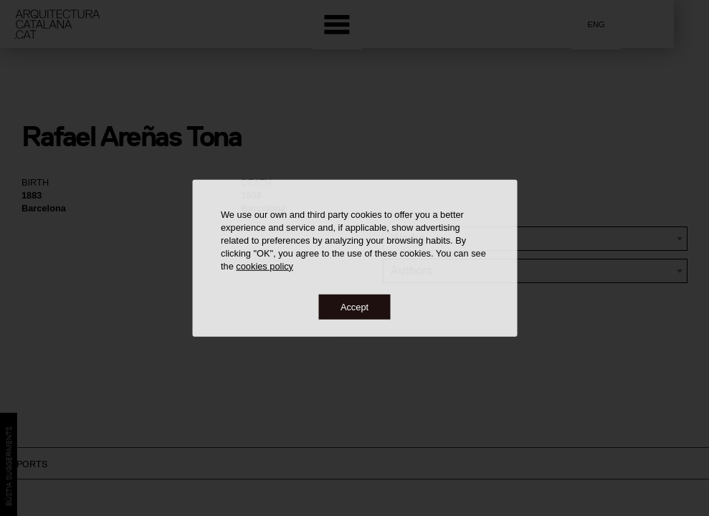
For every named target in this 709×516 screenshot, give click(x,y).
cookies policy (264, 265)
